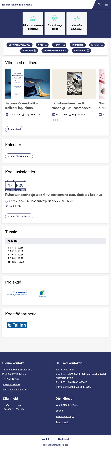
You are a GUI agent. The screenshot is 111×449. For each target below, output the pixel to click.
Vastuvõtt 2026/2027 (19, 44)
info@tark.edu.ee (11, 384)
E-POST (98, 45)
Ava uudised (14, 129)
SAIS (43, 45)
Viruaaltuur (82, 51)
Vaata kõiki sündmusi (19, 156)
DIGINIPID (30, 51)
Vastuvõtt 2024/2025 (67, 405)
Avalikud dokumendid (55, 50)
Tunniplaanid (62, 422)
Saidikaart (63, 439)
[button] (53, 120)
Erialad (59, 410)
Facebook (8, 407)
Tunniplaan (78, 44)
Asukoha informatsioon (15, 389)
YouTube (19, 407)
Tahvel (60, 45)
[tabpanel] (55, 252)
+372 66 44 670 (11, 379)
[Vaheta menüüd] (106, 4)
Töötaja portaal (63, 416)
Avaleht (46, 439)
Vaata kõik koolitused (19, 216)
